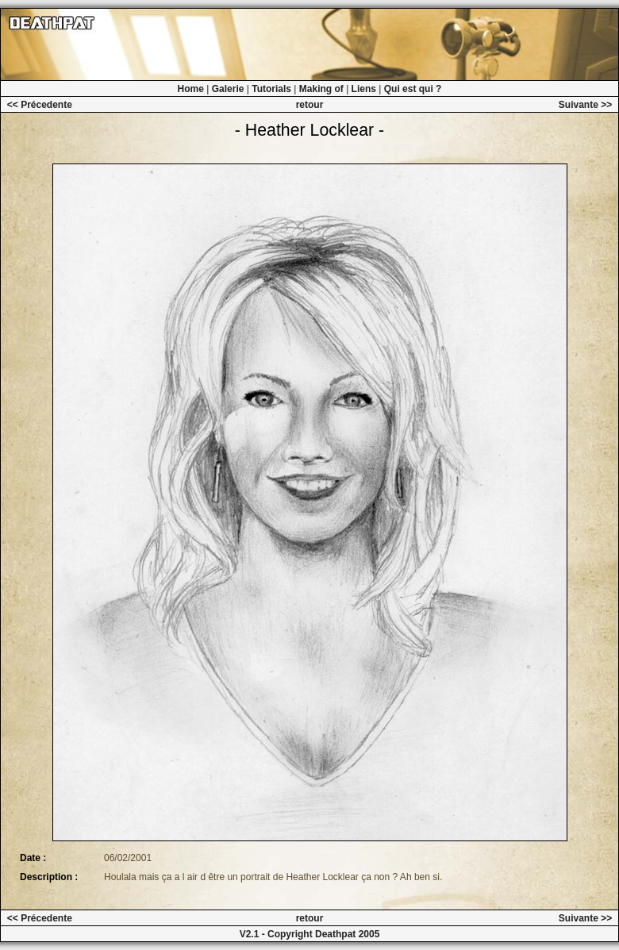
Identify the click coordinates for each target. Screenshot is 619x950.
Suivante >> (585, 104)
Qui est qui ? (413, 88)
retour (310, 104)
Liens (364, 88)
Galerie (228, 88)
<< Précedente (39, 104)
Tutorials (271, 88)
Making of (321, 88)
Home (191, 88)
